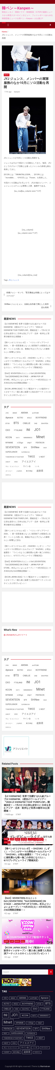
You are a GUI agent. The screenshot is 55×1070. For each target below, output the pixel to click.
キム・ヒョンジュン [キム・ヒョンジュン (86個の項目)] (12, 466)
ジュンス (15, 280)
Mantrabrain (45, 1066)
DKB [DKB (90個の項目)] (35, 423)
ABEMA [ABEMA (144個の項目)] (24, 412)
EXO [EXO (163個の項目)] (8, 430)
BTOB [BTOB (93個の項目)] (8, 423)
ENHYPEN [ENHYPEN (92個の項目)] (44, 423)
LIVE (12, 790)
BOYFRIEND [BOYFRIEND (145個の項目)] (41, 417)
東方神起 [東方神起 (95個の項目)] (29, 471)
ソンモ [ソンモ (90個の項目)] (37, 466)
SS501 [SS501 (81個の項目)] (45, 448)
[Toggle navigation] (8, 25)
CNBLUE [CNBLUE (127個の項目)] (26, 423)
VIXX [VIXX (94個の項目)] (16, 462)
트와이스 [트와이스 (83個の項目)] (8, 475)
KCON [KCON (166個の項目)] (9, 437)
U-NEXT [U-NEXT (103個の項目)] (42, 457)
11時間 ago (8, 815)
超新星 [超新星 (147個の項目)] (40, 470)
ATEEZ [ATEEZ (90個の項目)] (29, 418)
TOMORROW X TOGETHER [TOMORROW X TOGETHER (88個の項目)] (15, 457)
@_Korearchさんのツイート (15, 635)
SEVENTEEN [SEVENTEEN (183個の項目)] (13, 447)
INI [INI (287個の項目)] (28, 430)
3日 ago (7, 864)
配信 (22, 941)
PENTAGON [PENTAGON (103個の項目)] (40, 443)
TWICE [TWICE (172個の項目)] (31, 456)
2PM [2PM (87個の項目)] (7, 413)
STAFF (18, 815)
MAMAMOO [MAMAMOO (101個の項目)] (28, 438)
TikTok (23, 839)
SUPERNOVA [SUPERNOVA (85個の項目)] (25, 452)
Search (50, 972)
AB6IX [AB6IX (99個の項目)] (15, 413)
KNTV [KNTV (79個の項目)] (18, 438)
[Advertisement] (27, 211)
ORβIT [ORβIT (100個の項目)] (29, 443)
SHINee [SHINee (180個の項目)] (35, 447)
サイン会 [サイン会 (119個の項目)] (27, 466)
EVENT (6, 790)
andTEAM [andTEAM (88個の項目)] (35, 413)
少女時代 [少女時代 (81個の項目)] (19, 471)
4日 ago (7, 913)
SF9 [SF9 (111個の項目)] (25, 448)
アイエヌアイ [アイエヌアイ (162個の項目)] (29, 461)
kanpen (16, 92)
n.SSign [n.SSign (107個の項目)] (20, 443)
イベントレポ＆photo (35, 839)
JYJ (9, 280)
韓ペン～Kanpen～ (18, 8)
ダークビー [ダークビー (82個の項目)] (9, 471)
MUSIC (6, 75)
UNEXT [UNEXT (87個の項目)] (8, 462)
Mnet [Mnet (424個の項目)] (40, 437)
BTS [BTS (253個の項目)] (16, 423)
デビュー (7, 842)
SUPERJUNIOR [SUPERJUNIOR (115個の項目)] (11, 452)
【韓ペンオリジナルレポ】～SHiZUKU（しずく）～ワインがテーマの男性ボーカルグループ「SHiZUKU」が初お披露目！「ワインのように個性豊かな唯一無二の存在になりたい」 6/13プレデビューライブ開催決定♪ (27, 854)
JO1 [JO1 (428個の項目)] (37, 429)
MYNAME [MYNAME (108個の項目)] (9, 443)
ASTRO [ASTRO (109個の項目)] (20, 418)
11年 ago (8, 92)
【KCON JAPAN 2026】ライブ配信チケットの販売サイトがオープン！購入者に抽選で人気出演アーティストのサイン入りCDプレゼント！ (27, 392)
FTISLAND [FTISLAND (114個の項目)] (18, 430)
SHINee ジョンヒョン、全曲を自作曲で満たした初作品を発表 (26, 306)
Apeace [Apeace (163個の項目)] (9, 417)
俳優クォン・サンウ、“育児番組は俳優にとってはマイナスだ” (28, 294)
